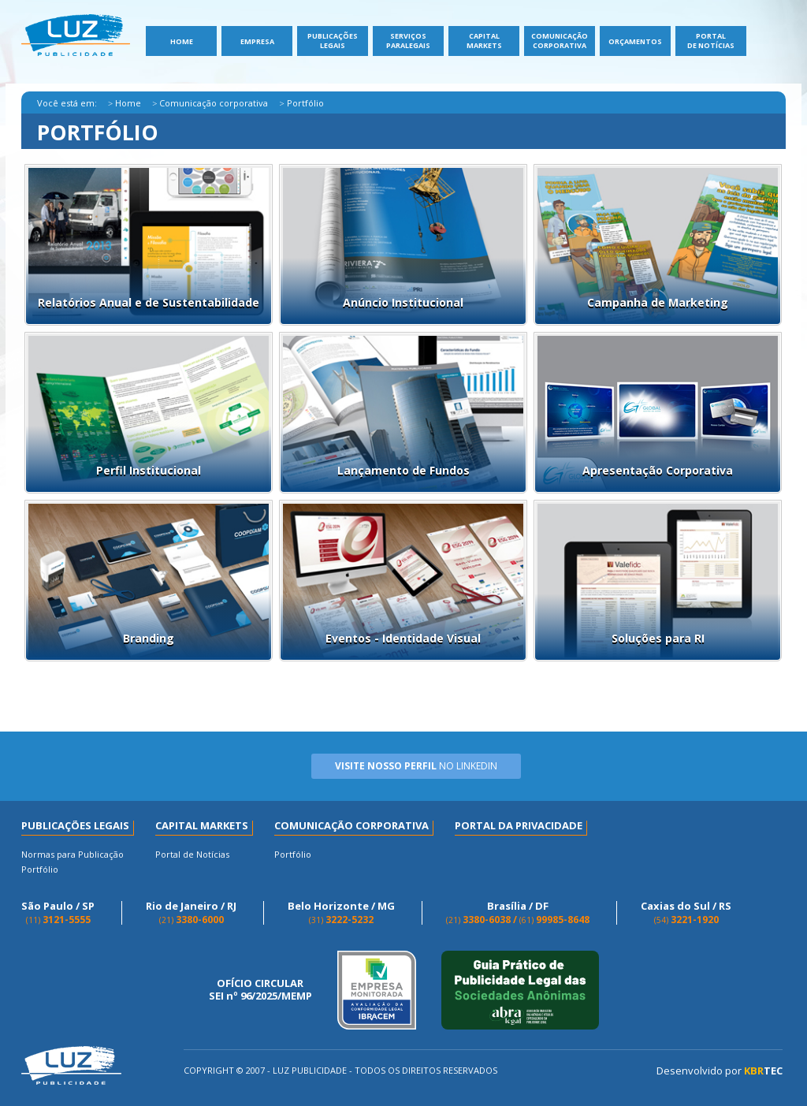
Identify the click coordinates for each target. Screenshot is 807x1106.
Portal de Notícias (710, 40)
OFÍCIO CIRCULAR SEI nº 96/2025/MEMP (260, 990)
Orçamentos (635, 41)
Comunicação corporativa (213, 103)
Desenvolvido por (719, 1071)
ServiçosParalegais (408, 40)
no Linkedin (416, 766)
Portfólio (39, 869)
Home (181, 41)
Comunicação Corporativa (559, 40)
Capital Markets (484, 40)
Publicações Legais (332, 40)
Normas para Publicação (72, 854)
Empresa (257, 41)
